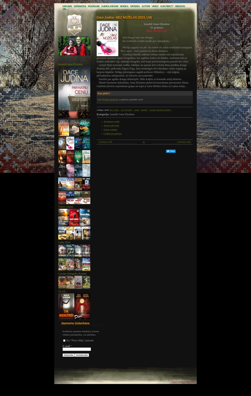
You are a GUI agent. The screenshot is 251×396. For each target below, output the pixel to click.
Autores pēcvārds (111, 125)
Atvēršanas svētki (111, 121)
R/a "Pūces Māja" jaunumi (80, 340)
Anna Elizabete (126, 110)
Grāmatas (80, 6)
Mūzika (124, 6)
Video (155, 6)
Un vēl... (62, 291)
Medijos (180, 6)
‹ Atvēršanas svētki (105, 142)
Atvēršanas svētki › (184, 142)
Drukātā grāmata (110, 99)
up (144, 142)
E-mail (67, 346)
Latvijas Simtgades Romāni (72, 273)
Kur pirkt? (166, 6)
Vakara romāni (65, 206)
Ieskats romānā (110, 129)
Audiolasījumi (109, 6)
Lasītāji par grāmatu (113, 133)
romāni (136, 110)
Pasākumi (93, 6)
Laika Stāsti (64, 242)
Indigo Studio (190, 382)
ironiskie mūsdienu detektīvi (160, 110)
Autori (146, 6)
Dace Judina (114, 110)
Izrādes (135, 6)
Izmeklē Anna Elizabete (70, 64)
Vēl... (65, 9)
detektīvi (144, 110)
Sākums (67, 6)
